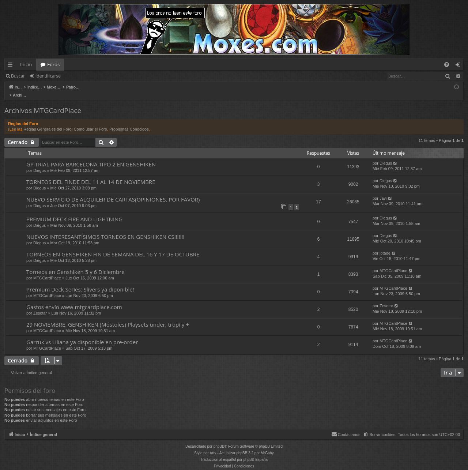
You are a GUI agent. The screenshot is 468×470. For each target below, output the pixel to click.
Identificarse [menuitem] (460, 66)
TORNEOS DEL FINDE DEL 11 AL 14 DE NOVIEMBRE (90, 174)
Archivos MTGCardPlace (42, 103)
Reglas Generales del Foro (47, 121)
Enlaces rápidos (11, 66)
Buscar (18, 76)
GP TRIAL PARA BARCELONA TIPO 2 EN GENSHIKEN (91, 156)
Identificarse (48, 76)
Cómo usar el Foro (90, 121)
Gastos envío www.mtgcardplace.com (74, 299)
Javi (383, 190)
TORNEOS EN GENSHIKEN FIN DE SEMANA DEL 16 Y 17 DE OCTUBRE (112, 246)
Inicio (26, 64)
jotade (385, 245)
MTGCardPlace (47, 270)
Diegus (39, 163)
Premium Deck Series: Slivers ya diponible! (80, 281)
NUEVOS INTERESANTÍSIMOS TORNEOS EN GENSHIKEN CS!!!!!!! (105, 229)
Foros (53, 64)
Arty (213, 445)
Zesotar (40, 305)
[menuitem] (446, 65)
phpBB (219, 439)
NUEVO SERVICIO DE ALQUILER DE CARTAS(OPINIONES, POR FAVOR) (113, 191)
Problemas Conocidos (129, 121)
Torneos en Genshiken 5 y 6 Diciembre (75, 264)
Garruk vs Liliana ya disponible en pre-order (82, 334)
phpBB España (255, 452)
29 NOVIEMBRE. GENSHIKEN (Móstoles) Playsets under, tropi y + (107, 316)
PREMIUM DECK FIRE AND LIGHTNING (74, 211)
